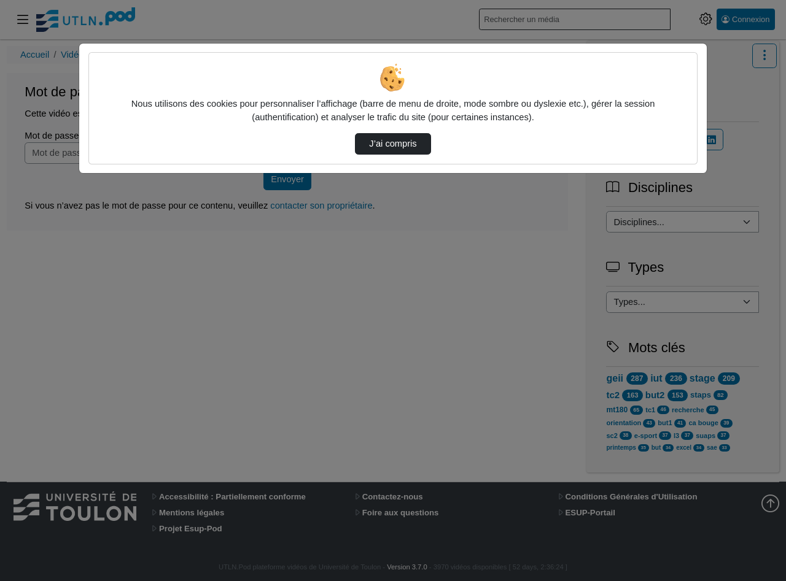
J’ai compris (392, 143)
